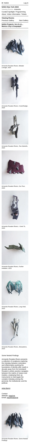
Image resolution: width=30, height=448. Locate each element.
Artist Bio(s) (6, 388)
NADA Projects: (8, 24)
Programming (20, 12)
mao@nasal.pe (12, 398)
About (4, 14)
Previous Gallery (8, 20)
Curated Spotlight (8, 12)
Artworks (17, 9)
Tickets (23, 14)
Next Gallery (23, 20)
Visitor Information (13, 14)
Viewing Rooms (7, 9)
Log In (26, 3)
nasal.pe (12, 396)
